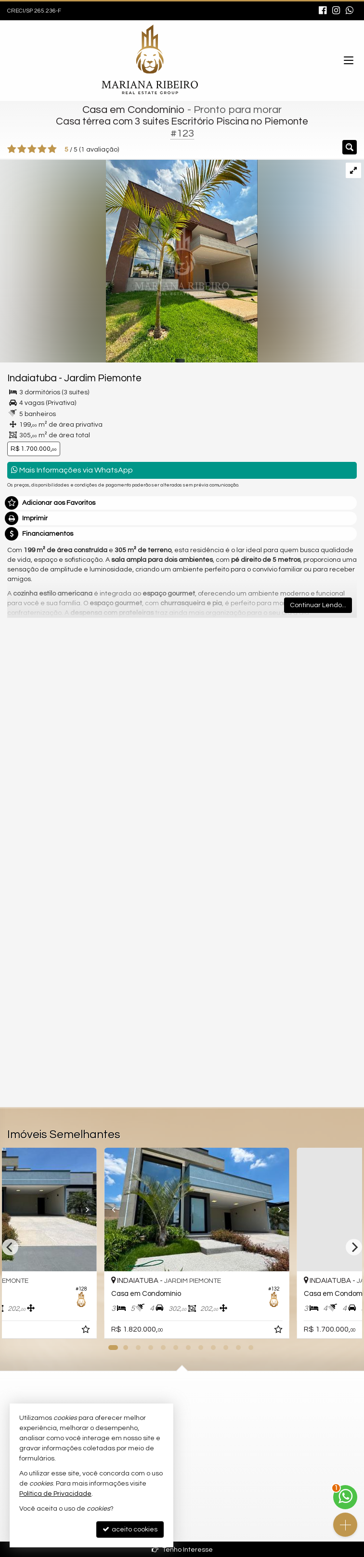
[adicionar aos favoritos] (264, 1331)
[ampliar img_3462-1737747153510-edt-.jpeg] (129, 260)
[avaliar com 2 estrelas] (21, 149)
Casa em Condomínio (133, 109)
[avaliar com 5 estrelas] (52, 149)
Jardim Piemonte (103, 378)
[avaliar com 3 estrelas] (32, 149)
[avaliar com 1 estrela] (11, 149)
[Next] (354, 1247)
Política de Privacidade (55, 1493)
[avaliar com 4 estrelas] (42, 149)
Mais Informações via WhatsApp (72, 470)
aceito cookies (130, 1529)
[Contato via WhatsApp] (345, 1497)
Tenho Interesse (182, 1549)
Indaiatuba (32, 378)
